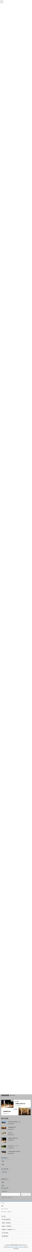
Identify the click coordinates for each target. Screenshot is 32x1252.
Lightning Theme (18, 1247)
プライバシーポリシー (7, 1197)
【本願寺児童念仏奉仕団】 (14, 1151)
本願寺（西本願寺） (7, 1223)
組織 (3, 1164)
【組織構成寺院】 (7, 1111)
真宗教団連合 (5, 1236)
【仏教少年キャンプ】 (13, 1146)
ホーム (2, 1203)
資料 (2, 1206)
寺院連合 (13, 1095)
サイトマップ (4, 1209)
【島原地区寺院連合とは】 (14, 1122)
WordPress (11, 1247)
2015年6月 (4, 1172)
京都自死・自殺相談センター (9, 1229)
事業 (3, 1161)
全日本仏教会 (5, 1233)
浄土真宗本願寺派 (6, 1219)
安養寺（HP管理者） (7, 1226)
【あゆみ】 (10, 1133)
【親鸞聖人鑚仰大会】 (20, 1103)
